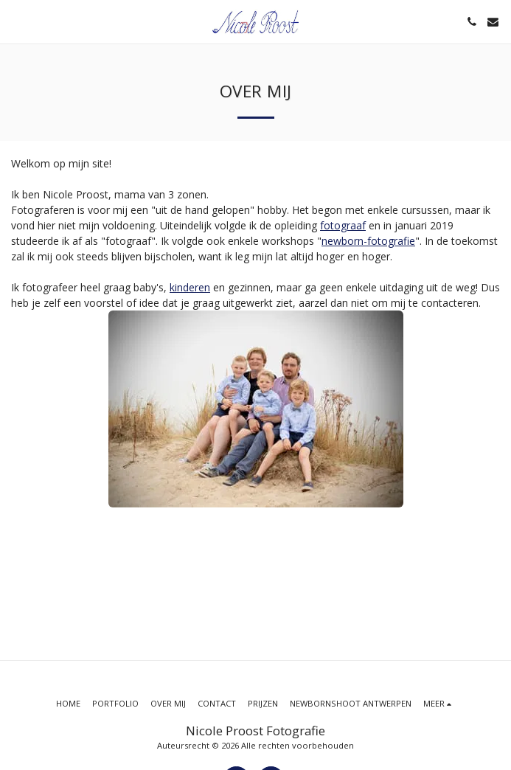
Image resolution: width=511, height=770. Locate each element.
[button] (16, 21)
